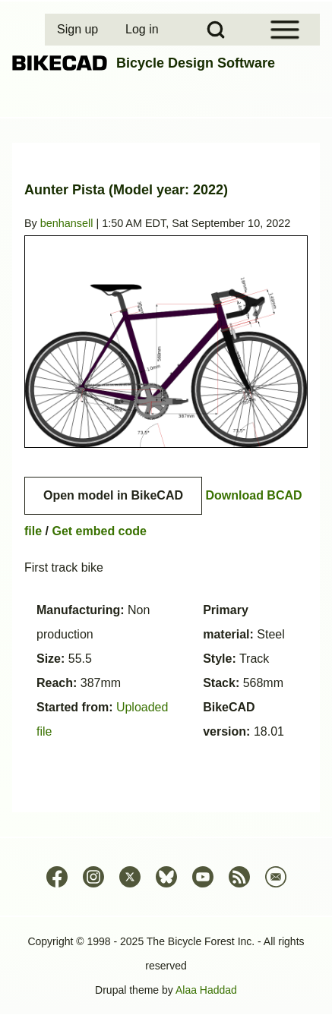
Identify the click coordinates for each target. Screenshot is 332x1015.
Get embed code (99, 531)
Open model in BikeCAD (113, 495)
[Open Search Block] (216, 30)
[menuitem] (79, 30)
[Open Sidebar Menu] (285, 30)
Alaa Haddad (206, 990)
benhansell (66, 223)
